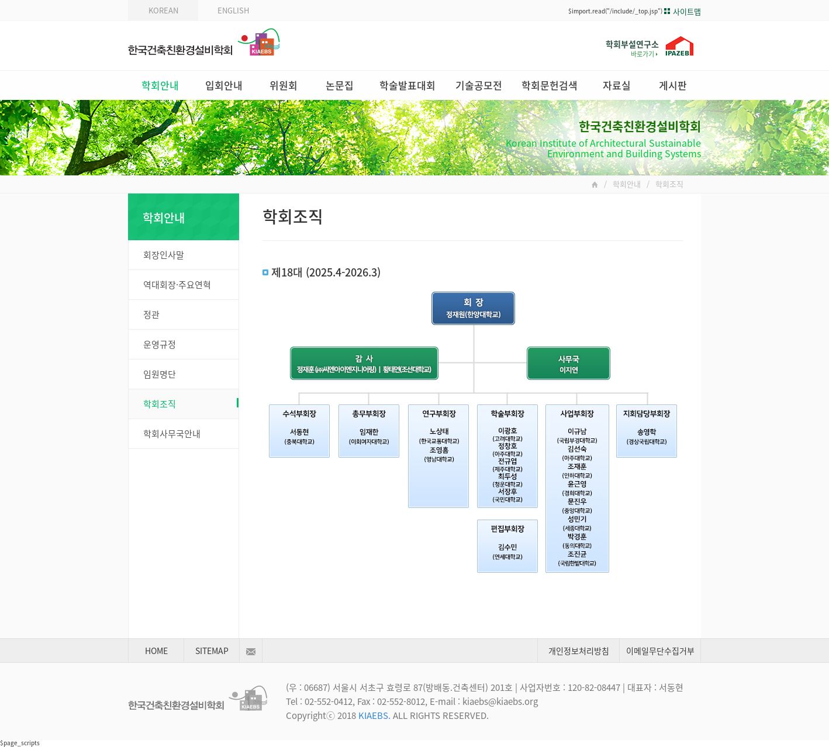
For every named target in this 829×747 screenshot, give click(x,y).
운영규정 (159, 344)
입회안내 (224, 85)
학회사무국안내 (172, 433)
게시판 (673, 85)
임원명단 (159, 374)
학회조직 (191, 403)
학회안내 (160, 85)
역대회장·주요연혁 (177, 284)
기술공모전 (478, 85)
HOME (156, 650)
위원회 (284, 85)
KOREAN (163, 10)
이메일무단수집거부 (660, 650)
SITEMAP (212, 650)
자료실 (617, 85)
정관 (151, 314)
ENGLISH (233, 10)
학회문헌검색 (549, 85)
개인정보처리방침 (578, 650)
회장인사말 (163, 254)
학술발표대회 (407, 85)
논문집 (340, 85)
